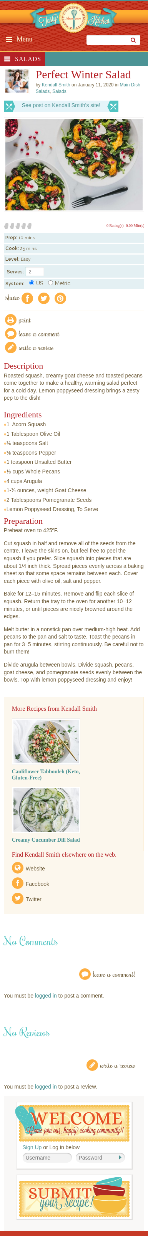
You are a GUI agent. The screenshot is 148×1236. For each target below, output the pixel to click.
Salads (28, 59)
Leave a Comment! (114, 974)
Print (25, 319)
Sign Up (32, 1147)
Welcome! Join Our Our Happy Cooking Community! (72, 1123)
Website (35, 868)
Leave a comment (39, 333)
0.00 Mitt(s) (135, 225)
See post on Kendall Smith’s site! (61, 105)
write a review (36, 347)
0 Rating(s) (115, 225)
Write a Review (117, 1065)
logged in (46, 996)
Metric (59, 283)
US (36, 283)
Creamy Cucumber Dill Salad (46, 840)
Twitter (34, 899)
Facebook (37, 884)
